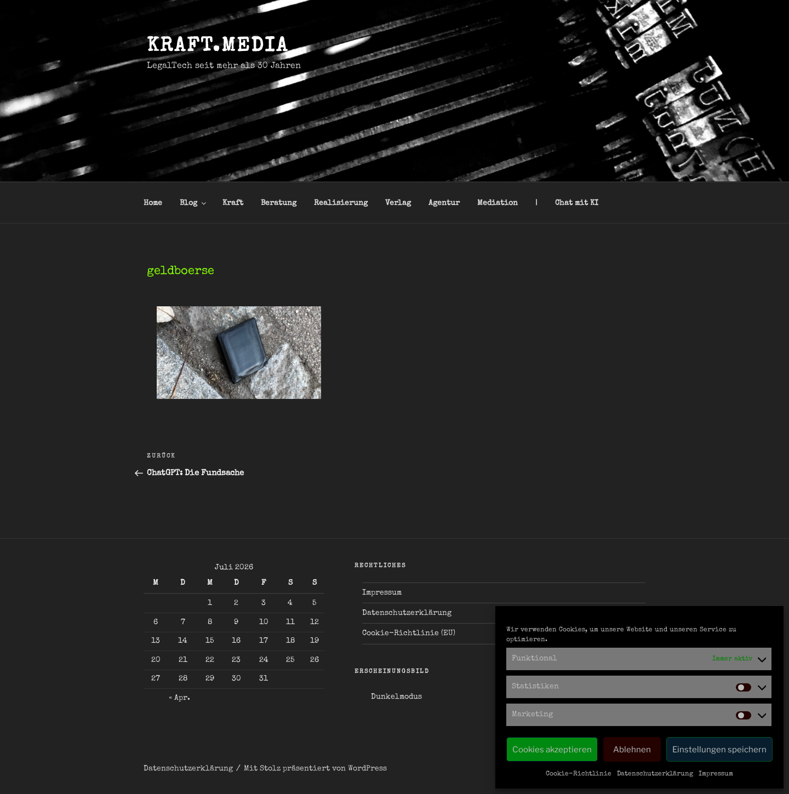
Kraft (232, 203)
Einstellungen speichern (719, 750)
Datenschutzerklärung (655, 774)
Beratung (278, 203)
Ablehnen (632, 750)
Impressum (716, 774)
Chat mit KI (576, 203)
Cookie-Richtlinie (578, 774)
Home (153, 203)
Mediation (497, 203)
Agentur (444, 203)
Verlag (398, 203)
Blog (194, 203)
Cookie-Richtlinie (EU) (408, 633)
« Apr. (179, 698)
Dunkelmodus (396, 697)
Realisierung (341, 203)
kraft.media (218, 47)
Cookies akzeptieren (552, 750)
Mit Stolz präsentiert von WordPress (315, 769)
